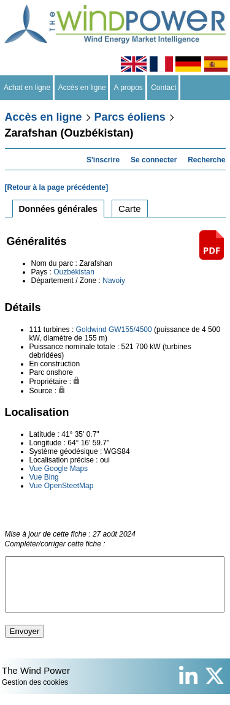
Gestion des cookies (35, 693)
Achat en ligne (27, 87)
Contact (164, 87)
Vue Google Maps (58, 468)
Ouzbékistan (73, 272)
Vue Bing (44, 477)
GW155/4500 (130, 329)
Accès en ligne (82, 87)
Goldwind (91, 329)
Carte (129, 208)
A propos (128, 87)
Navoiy (113, 280)
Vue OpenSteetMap (61, 485)
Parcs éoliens (130, 117)
